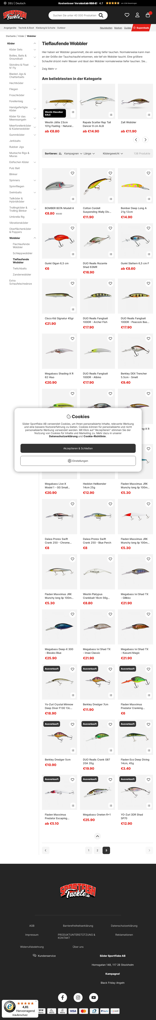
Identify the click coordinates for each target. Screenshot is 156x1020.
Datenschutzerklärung (63, 436)
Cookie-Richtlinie (94, 436)
